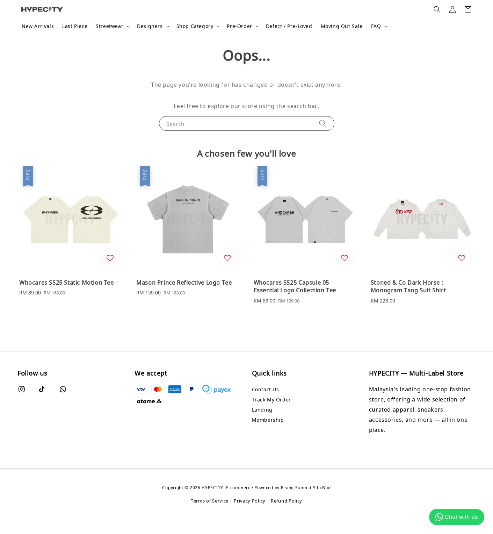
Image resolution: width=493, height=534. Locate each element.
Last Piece (74, 26)
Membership (268, 419)
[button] (437, 9)
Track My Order (271, 399)
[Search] (323, 123)
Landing (262, 409)
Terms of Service (210, 501)
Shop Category (194, 26)
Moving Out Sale (342, 26)
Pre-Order (239, 26)
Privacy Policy (250, 501)
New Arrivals (38, 26)
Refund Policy (286, 501)
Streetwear (109, 26)
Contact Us (265, 389)
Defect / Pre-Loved (289, 26)
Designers (149, 26)
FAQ (376, 26)
